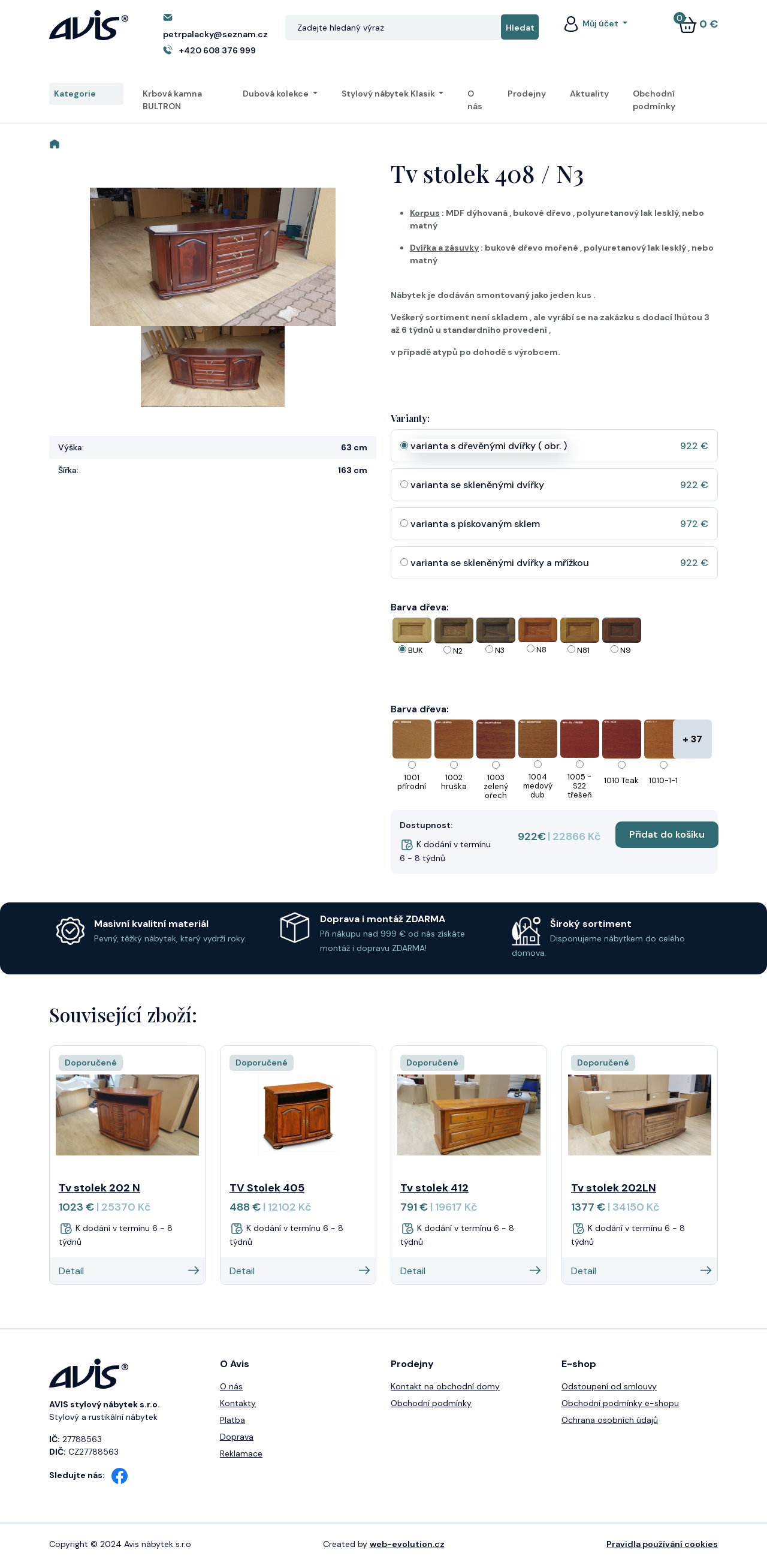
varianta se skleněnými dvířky (477, 484)
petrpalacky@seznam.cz (215, 34)
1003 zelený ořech (496, 786)
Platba (232, 1419)
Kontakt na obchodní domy (445, 1386)
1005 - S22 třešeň (579, 785)
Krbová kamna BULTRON (172, 100)
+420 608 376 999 (217, 50)
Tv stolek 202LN (613, 1188)
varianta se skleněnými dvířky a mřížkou (499, 562)
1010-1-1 (663, 780)
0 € (698, 24)
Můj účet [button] (590, 23)
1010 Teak (621, 780)
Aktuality (589, 93)
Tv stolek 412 (434, 1188)
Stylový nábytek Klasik (389, 93)
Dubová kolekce (276, 93)
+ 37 (692, 739)
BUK (415, 650)
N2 (458, 650)
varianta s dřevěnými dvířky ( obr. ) (488, 446)
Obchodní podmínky (654, 100)
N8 (541, 649)
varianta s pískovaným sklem (475, 523)
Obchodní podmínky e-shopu (620, 1403)
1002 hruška (454, 782)
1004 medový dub (537, 785)
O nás (474, 100)
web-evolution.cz (407, 1544)
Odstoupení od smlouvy (609, 1386)
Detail (129, 1271)
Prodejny (527, 93)
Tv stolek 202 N (99, 1188)
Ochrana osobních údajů (609, 1419)
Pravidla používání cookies (662, 1544)
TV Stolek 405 (267, 1188)
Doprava (236, 1436)
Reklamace (241, 1453)
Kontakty (238, 1403)
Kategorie (86, 94)
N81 (583, 650)
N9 (625, 650)
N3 (500, 650)
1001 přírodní (411, 782)
